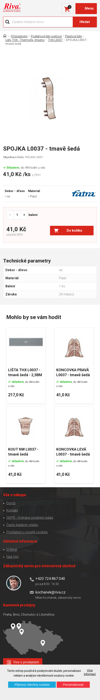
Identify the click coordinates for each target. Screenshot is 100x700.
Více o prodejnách (26, 662)
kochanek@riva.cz (50, 592)
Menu (89, 8)
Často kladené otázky (22, 525)
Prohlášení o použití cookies (27, 532)
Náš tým (12, 557)
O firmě (11, 549)
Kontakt (12, 510)
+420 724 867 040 (50, 578)
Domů (10, 503)
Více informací (90, 672)
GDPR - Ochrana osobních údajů (29, 518)
